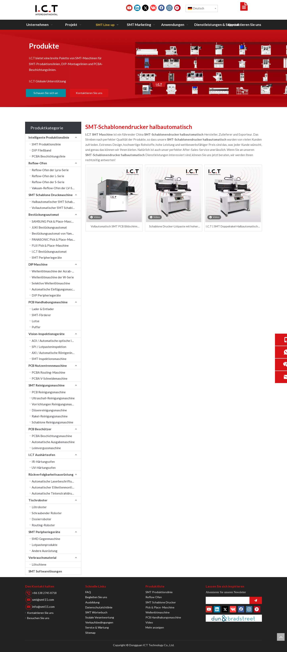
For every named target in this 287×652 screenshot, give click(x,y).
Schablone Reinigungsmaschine (52, 422)
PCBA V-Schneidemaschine (49, 378)
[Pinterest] (177, 8)
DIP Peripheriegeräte (46, 295)
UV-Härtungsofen (44, 467)
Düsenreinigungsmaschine (49, 410)
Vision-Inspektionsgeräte (46, 334)
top (281, 637)
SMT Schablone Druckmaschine (50, 195)
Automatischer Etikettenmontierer (55, 487)
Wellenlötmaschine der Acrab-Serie (55, 271)
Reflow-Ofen (37, 163)
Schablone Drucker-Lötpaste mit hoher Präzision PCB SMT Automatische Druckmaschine (173, 226)
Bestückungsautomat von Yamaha (54, 233)
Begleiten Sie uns (96, 597)
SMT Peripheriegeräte (47, 257)
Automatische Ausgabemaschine (53, 442)
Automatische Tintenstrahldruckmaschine (56, 493)
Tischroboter (37, 500)
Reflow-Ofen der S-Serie (48, 182)
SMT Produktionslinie (46, 144)
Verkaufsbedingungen (99, 622)
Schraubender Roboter (47, 513)
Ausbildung (92, 602)
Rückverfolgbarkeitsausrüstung (50, 474)
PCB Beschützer (39, 429)
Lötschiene (39, 564)
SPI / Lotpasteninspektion (49, 346)
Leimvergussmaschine (46, 448)
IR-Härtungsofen (43, 461)
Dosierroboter (41, 519)
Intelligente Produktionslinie (48, 137)
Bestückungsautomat (43, 214)
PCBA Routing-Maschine (48, 372)
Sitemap (90, 632)
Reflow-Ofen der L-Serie (48, 176)
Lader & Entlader (43, 309)
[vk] (153, 8)
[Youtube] (129, 8)
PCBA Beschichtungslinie (48, 156)
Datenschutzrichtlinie (98, 607)
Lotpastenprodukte (44, 545)
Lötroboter (39, 507)
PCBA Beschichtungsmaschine (52, 436)
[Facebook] (161, 8)
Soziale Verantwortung (99, 617)
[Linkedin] (137, 8)
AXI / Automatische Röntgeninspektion (56, 353)
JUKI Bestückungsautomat (49, 227)
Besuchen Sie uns (38, 618)
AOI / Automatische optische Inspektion (56, 340)
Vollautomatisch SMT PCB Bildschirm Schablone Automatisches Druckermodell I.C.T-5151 (114, 226)
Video (149, 622)
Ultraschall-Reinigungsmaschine (53, 398)
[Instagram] (169, 8)
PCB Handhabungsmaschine (48, 302)
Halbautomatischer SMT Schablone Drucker (56, 201)
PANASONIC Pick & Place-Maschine (56, 239)
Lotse (35, 321)
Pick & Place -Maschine (160, 607)
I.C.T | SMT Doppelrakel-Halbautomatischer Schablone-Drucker (233, 226)
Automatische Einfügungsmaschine (55, 289)
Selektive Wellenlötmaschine (51, 283)
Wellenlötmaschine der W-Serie (53, 277)
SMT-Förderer (41, 315)
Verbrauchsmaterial (42, 557)
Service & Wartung (97, 627)
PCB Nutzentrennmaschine (47, 365)
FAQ (88, 592)
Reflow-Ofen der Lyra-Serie (50, 170)
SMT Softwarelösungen (45, 571)
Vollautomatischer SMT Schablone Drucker (56, 207)
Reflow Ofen (154, 597)
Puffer (36, 327)
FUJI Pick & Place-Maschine (50, 245)
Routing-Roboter (43, 525)
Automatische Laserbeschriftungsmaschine (56, 481)
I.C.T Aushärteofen (41, 455)
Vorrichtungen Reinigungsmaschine (55, 404)
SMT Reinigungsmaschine (46, 385)
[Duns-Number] (234, 618)
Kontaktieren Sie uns (89, 93)
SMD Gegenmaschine (46, 539)
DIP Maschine (38, 264)
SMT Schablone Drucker (161, 602)
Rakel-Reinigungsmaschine (50, 416)
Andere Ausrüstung (44, 551)
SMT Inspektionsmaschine (49, 359)
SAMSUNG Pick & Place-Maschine (54, 221)
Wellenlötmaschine (158, 612)
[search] (226, 600)
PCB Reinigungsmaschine (49, 392)
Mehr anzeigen (155, 627)
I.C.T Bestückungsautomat (49, 251)
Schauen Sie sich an (46, 93)
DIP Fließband (41, 150)
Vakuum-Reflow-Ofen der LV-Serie (54, 188)
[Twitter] (145, 8)
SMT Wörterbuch (96, 612)
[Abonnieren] (255, 600)
